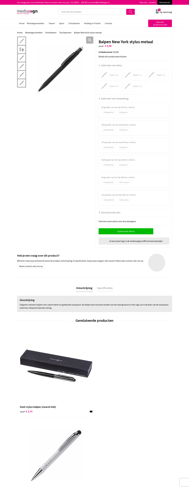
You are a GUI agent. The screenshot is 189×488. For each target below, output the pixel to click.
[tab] (85, 288)
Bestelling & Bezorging (108, 420)
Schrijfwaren (50, 32)
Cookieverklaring (143, 420)
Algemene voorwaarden (146, 416)
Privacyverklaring (144, 424)
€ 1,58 (103, 372)
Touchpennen (65, 32)
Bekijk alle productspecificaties (113, 56)
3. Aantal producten (109, 212)
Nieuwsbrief (164, 2)
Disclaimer (141, 428)
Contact (152, 2)
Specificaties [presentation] (104, 288)
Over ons (143, 2)
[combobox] (92, 12)
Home (20, 32)
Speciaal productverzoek (160, 23)
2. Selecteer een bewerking (113, 98)
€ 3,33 (142, 376)
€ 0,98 (65, 372)
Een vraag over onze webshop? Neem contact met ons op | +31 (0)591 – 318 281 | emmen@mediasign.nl (63, 2)
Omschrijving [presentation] (85, 288)
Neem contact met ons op (31, 266)
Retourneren (103, 424)
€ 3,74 (26, 376)
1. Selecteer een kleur (110, 65)
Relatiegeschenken (34, 32)
